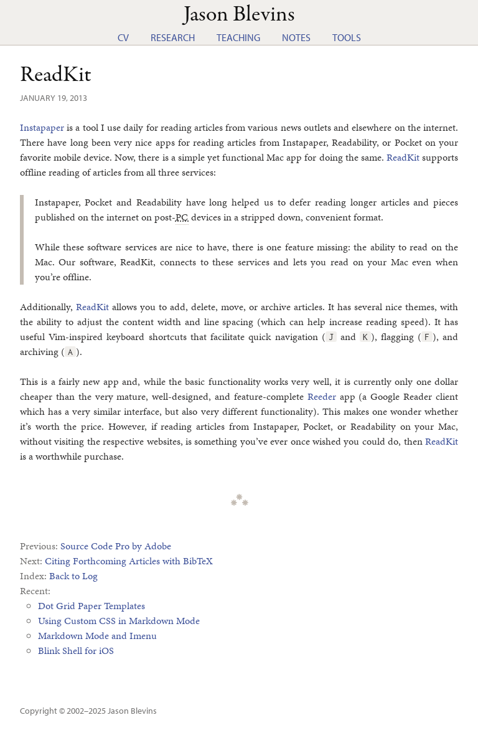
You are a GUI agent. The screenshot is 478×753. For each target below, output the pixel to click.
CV (123, 37)
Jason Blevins (132, 710)
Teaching (238, 37)
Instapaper (42, 127)
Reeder (321, 396)
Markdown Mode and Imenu (97, 635)
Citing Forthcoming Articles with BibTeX (129, 561)
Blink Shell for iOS (76, 650)
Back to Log (73, 576)
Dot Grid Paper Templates (91, 606)
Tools (346, 37)
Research (173, 37)
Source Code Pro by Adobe (115, 546)
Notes (296, 37)
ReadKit (55, 75)
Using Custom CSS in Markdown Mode (119, 620)
